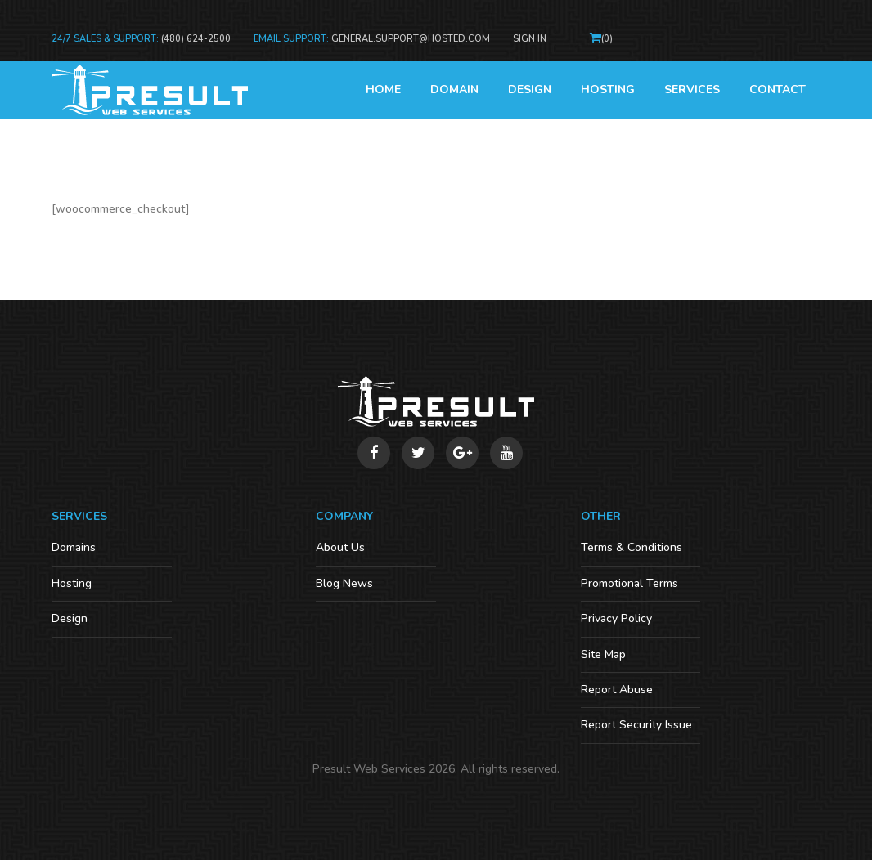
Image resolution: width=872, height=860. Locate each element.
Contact (777, 89)
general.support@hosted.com (410, 39)
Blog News (344, 583)
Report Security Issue (636, 724)
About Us (340, 547)
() (607, 39)
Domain (454, 89)
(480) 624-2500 (196, 39)
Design (529, 89)
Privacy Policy (616, 618)
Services (692, 89)
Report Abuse (617, 689)
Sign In (529, 39)
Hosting (608, 89)
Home (383, 89)
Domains (74, 547)
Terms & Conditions (631, 547)
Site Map (603, 654)
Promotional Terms (629, 583)
